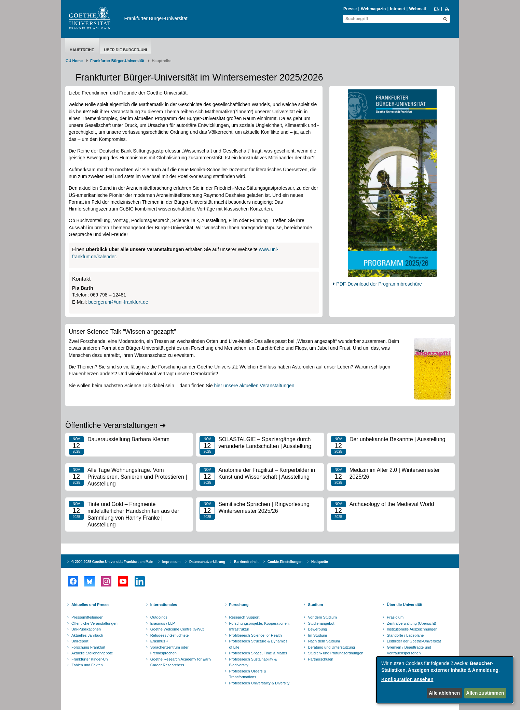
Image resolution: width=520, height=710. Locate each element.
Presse (350, 8)
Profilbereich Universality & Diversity (259, 683)
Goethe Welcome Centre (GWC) (177, 629)
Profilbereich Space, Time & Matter (258, 653)
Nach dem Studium (324, 641)
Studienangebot (321, 623)
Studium (315, 605)
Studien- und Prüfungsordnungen (335, 653)
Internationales (163, 605)
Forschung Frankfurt (88, 647)
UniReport (79, 641)
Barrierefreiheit (246, 562)
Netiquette (319, 562)
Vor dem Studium (322, 617)
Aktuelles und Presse (90, 605)
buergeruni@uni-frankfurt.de (118, 302)
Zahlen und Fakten (87, 665)
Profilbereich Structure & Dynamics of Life (258, 644)
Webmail (417, 8)
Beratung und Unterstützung (331, 647)
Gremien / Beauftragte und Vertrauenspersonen (409, 650)
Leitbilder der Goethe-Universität (414, 641)
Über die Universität (404, 605)
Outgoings (158, 617)
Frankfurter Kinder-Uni (90, 659)
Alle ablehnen (444, 693)
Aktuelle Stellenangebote (92, 653)
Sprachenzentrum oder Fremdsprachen (169, 650)
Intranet (397, 8)
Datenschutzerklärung (207, 562)
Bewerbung (317, 629)
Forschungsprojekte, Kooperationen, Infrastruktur (259, 626)
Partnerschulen (320, 659)
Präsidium (395, 617)
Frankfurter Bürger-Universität (156, 18)
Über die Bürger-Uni (125, 50)
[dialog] (445, 679)
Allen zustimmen (485, 693)
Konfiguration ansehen (407, 679)
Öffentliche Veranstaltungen (94, 623)
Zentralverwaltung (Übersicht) (411, 623)
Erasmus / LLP (162, 623)
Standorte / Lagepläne (405, 635)
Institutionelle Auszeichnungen (412, 629)
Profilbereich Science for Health (255, 635)
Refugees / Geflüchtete (169, 635)
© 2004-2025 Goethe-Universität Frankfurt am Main (112, 562)
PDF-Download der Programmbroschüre (379, 284)
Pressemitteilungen (87, 617)
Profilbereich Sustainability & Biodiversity (253, 662)
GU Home (74, 61)
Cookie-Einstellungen (285, 562)
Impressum (171, 562)
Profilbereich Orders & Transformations (247, 674)
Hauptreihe (82, 50)
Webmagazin (373, 8)
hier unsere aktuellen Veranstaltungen (254, 385)
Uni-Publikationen (86, 629)
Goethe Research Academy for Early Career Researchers (180, 662)
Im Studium (317, 635)
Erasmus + (159, 641)
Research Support (244, 617)
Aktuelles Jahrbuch (87, 635)
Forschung (239, 605)
